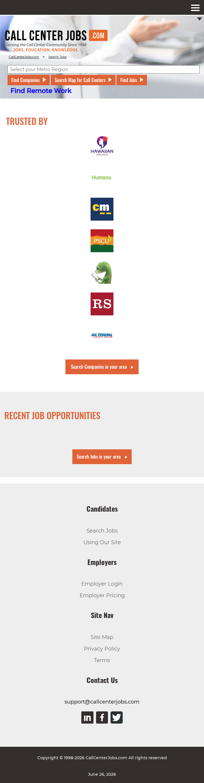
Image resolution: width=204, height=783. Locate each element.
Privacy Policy (102, 649)
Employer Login (102, 584)
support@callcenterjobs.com (102, 702)
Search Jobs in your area (99, 456)
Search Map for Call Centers (80, 80)
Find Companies (25, 80)
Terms (102, 660)
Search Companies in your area (99, 366)
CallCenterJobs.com (24, 57)
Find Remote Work (40, 91)
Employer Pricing (102, 595)
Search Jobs (102, 531)
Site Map (102, 637)
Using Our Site (102, 542)
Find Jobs (128, 80)
